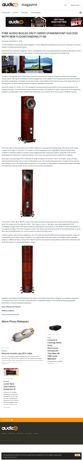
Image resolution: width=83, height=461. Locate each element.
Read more (5, 363)
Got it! (77, 455)
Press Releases (36, 13)
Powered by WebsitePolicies (10, 457)
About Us (4, 433)
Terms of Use (28, 433)
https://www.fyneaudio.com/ (10, 314)
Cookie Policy (11, 433)
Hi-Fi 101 (15, 13)
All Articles (24, 13)
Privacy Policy (20, 433)
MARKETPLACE (75, 5)
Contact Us (36, 433)
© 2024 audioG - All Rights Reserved (11, 440)
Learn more (58, 455)
